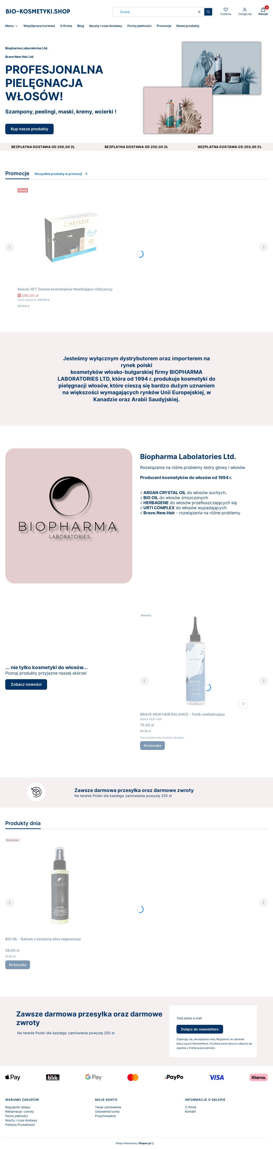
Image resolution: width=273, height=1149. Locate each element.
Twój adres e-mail (189, 1018)
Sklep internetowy (133, 1143)
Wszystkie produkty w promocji (61, 174)
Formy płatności (16, 1116)
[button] (208, 12)
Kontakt (190, 1111)
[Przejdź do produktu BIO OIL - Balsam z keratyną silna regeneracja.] (60, 885)
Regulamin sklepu (17, 1107)
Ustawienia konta (107, 1111)
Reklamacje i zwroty (19, 1111)
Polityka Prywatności (20, 1124)
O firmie (190, 1107)
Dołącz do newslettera (199, 1029)
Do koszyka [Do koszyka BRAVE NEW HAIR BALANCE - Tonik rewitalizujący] (152, 745)
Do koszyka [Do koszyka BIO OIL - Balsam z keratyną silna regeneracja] (17, 965)
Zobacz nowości (26, 684)
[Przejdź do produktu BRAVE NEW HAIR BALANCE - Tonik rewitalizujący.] (195, 661)
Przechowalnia (105, 1116)
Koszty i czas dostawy (21, 1120)
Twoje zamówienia (108, 1107)
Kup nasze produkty (29, 129)
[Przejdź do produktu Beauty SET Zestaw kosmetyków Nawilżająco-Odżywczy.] (72, 235)
